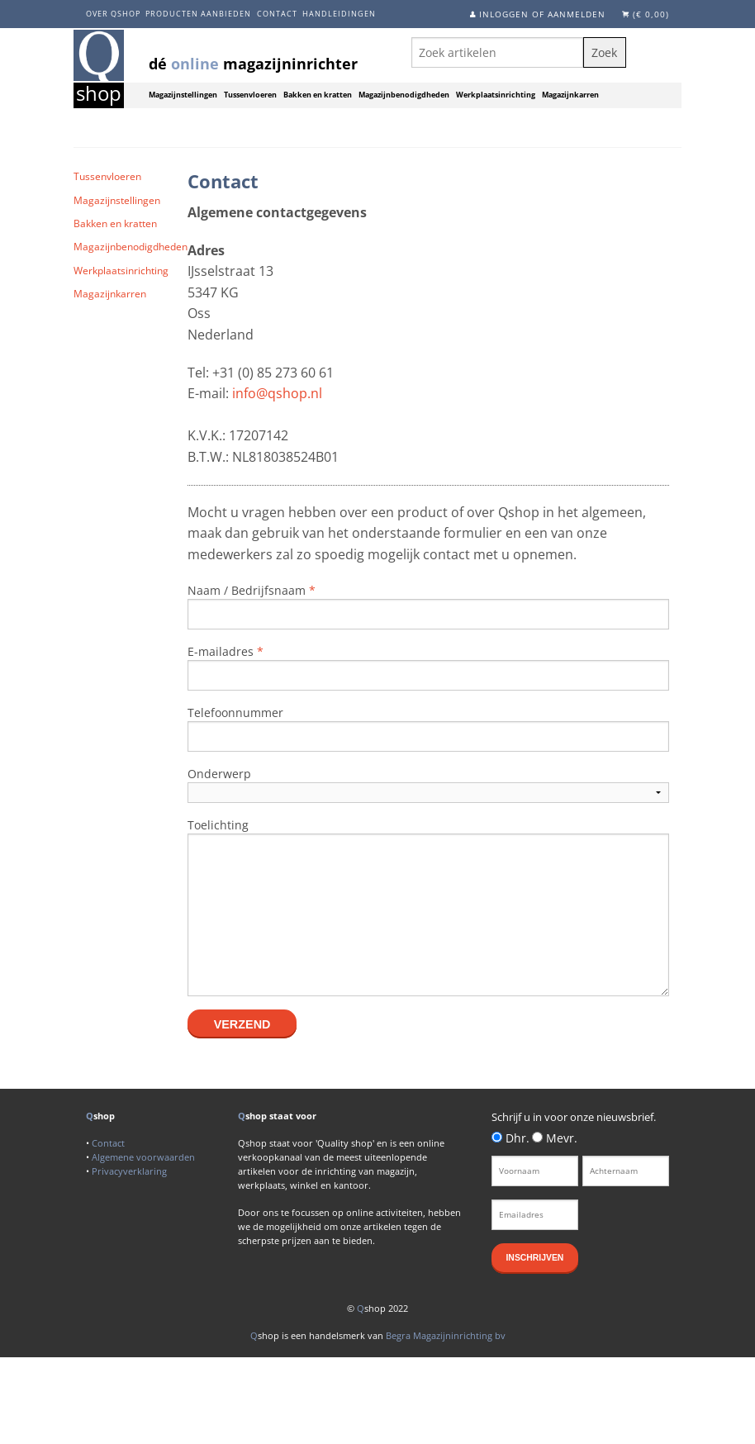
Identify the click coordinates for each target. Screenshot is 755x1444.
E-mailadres (226, 651)
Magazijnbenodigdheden (404, 95)
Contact (277, 13)
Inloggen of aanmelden (542, 14)
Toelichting (218, 825)
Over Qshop (113, 13)
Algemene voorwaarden (143, 1157)
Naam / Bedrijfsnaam (252, 590)
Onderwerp (219, 773)
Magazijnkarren (570, 95)
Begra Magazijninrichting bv (446, 1335)
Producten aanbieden (198, 13)
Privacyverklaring (129, 1171)
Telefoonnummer (235, 712)
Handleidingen (339, 13)
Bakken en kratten (317, 95)
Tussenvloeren (250, 95)
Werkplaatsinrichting (495, 95)
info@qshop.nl (277, 393)
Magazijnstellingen (183, 95)
